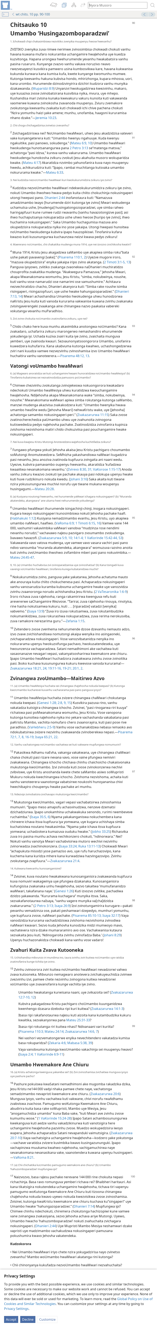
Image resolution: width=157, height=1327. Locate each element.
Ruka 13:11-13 (88, 846)
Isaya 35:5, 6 (40, 817)
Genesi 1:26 (64, 891)
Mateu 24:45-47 (22, 557)
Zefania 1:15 (75, 621)
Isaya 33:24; (68, 846)
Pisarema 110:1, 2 (72, 257)
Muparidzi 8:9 (43, 88)
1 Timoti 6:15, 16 (87, 523)
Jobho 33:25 (101, 831)
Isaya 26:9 (62, 905)
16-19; (29, 737)
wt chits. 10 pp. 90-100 (31, 14)
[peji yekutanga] (6, 5)
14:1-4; (78, 538)
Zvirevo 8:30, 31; (80, 469)
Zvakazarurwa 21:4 (64, 861)
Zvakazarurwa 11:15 (92, 415)
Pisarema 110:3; (31, 1031)
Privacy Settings (16, 1308)
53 (120, 538)
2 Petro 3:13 (79, 148)
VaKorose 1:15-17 (106, 469)
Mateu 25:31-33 (78, 1020)
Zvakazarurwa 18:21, (26, 668)
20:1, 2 (77, 668)
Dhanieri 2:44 (55, 197)
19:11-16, (54, 668)
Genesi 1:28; (47, 702)
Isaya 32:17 (110, 915)
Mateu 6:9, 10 (81, 143)
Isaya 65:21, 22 (45, 737)
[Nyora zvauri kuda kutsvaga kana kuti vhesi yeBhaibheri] (115, 5)
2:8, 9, (61, 702)
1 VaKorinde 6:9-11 (48, 1054)
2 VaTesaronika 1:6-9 (111, 591)
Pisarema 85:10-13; (87, 915)
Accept (11, 1319)
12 (32, 997)
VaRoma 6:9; (65, 523)
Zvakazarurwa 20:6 (105, 1094)
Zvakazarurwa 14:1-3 (107, 1008)
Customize (47, 1319)
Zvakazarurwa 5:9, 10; (56, 538)
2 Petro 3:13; (44, 905)
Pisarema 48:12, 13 (74, 356)
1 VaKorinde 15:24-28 (54, 1118)
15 (68, 702)
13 (128, 262)
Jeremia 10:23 (46, 118)
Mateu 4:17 (31, 162)
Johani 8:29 (112, 935)
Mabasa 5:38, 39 (79, 1043)
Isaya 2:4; (26, 1054)
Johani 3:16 (78, 479)
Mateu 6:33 (54, 172)
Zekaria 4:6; (57, 1043)
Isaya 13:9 (35, 611)
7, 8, (20, 737)
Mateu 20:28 (44, 489)
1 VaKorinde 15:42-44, (101, 538)
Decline (28, 1319)
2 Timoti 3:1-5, (115, 262)
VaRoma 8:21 (23, 1157)
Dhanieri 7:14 (84, 1206)
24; (44, 668)
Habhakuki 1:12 (23, 518)
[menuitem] (6, 5)
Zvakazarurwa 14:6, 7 (81, 1031)
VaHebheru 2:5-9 (41, 727)
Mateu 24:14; (54, 1031)
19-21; (67, 668)
